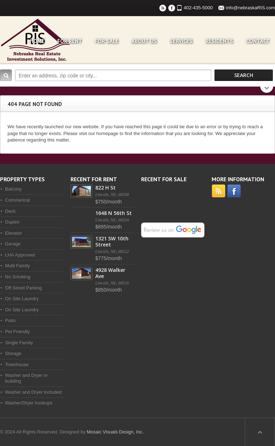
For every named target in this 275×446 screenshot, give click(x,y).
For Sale (107, 41)
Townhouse (17, 364)
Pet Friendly (17, 331)
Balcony (13, 189)
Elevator (13, 233)
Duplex (12, 222)
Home (37, 41)
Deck (10, 211)
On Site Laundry (22, 298)
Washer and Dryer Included (33, 392)
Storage (13, 353)
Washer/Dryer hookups (28, 403)
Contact (258, 41)
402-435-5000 (198, 7)
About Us (144, 41)
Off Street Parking (23, 288)
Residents (219, 41)
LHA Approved (20, 255)
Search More (267, 90)
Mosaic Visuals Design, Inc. (115, 432)
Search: (6, 75)
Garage (12, 243)
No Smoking (17, 276)
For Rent (69, 41)
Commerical (17, 200)
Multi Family (17, 265)
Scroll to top (260, 432)
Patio (10, 320)
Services (181, 41)
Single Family (19, 342)
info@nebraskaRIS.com (250, 7)
